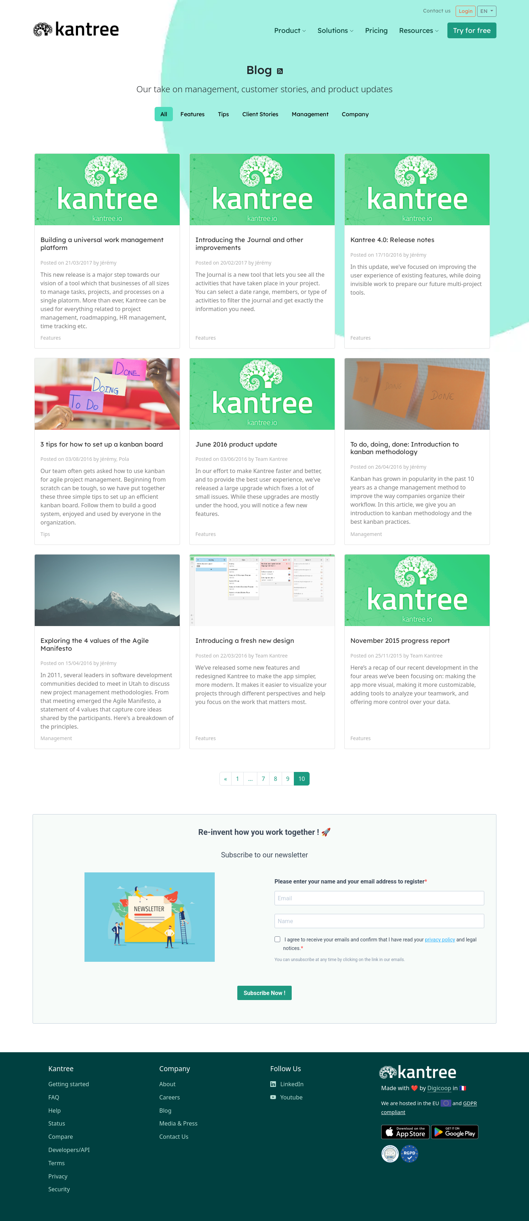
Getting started (68, 1084)
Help (54, 1110)
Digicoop (439, 1088)
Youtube (286, 1097)
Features (192, 114)
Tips (223, 114)
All (163, 114)
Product (290, 30)
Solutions (335, 30)
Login (465, 11)
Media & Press (178, 1123)
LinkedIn (287, 1084)
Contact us (437, 11)
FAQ (53, 1097)
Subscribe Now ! (264, 993)
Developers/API (69, 1150)
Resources (419, 30)
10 (302, 779)
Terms (56, 1163)
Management (310, 114)
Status (56, 1123)
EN (484, 11)
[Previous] (225, 779)
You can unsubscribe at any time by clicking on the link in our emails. (340, 959)
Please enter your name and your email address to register (349, 881)
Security (59, 1189)
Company (355, 114)
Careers (169, 1097)
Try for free (472, 30)
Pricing (376, 30)
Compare (60, 1137)
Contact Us (173, 1137)
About (167, 1084)
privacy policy (440, 939)
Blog (259, 70)
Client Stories (260, 114)
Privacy (57, 1176)
